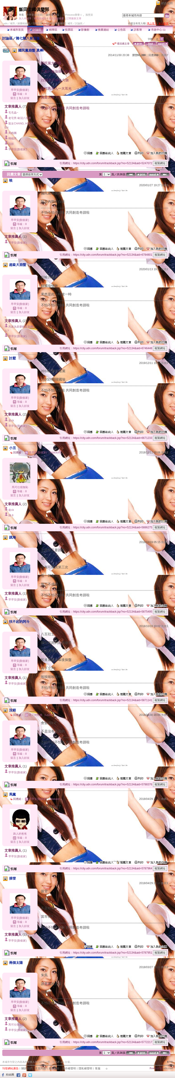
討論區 (35, 29)
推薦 (164, 55)
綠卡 (11, 515)
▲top (170, 1061)
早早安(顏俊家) (34, 14)
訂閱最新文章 (73, 18)
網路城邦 (167, 3)
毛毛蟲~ (13, 112)
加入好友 (24, 98)
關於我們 (26, 1068)
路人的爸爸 (20, 833)
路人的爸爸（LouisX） (42, 715)
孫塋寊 (89, 14)
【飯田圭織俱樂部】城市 (58, 23)
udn (5, 23)
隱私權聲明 (85, 1068)
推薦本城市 (40, 18)
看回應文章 (121, 43)
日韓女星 (37, 23)
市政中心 (156, 29)
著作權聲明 (69, 1068)
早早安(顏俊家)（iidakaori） (46, 452)
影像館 (83, 29)
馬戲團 (12, 133)
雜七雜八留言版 (28, 38)
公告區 (119, 29)
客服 (97, 1068)
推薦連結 (102, 29)
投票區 (67, 29)
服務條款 (54, 1068)
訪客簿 (136, 29)
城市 (12, 23)
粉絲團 (10, 1074)
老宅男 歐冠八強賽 (19, 118)
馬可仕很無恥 (20, 487)
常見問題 (40, 1068)
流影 (11, 144)
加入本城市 (25, 18)
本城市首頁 (15, 29)
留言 (13, 98)
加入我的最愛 (56, 18)
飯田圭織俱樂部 (34, 9)
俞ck (11, 420)
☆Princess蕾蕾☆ (72, 14)
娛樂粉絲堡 (24, 23)
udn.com (168, 1068)
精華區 (51, 29)
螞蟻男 (12, 138)
